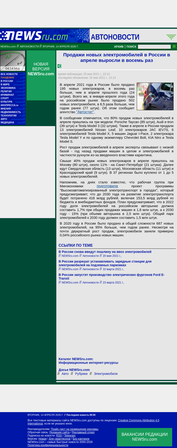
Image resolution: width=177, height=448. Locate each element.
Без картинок (81, 438)
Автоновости (115, 36)
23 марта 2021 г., (113, 282)
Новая (42, 438)
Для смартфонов (59, 438)
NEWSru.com (8, 46)
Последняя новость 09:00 (80, 415)
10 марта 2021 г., (113, 269)
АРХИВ (119, 46)
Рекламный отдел (83, 432)
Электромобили (106, 374)
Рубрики (81, 374)
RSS (59, 435)
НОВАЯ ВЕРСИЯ (41, 69)
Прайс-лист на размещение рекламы (74, 429)
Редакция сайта (59, 432)
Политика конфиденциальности (48, 445)
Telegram (69, 435)
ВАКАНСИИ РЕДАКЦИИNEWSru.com (145, 437)
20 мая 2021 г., (112, 255)
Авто (65, 374)
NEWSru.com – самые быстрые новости (53, 442)
